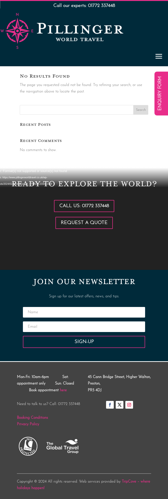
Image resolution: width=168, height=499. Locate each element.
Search (141, 110)
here (63, 390)
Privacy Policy (28, 424)
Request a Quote (84, 222)
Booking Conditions (32, 418)
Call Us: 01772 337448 (84, 206)
